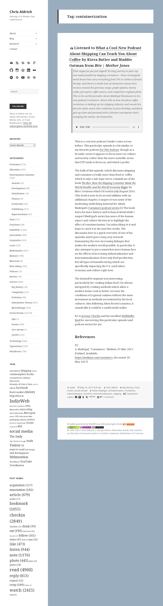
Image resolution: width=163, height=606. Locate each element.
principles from (120, 424)
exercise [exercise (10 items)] (29, 531)
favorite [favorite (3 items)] (14, 536)
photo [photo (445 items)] (19, 560)
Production (17, 203)
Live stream (18, 329)
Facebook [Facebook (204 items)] (22, 387)
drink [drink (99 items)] (29, 526)
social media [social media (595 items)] (21, 431)
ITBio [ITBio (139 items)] (28, 405)
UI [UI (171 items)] (22, 445)
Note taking (15, 266)
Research (14, 43)
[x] (86, 397)
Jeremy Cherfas (91, 316)
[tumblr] (83, 397)
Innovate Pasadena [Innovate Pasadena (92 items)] (17, 406)
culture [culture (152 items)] (26, 377)
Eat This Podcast (109, 149)
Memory (14, 255)
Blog (12, 38)
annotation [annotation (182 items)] (21, 490)
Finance (16, 198)
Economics (15, 164)
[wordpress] (98, 397)
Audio (72, 387)
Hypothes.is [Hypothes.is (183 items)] (17, 395)
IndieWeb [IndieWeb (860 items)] (20, 401)
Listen (70, 390)
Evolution (17, 297)
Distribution (18, 193)
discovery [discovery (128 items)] (15, 381)
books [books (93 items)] (34, 371)
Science (13, 281)
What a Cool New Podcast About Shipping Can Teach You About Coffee (105, 53)
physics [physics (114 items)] (23, 419)
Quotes (15, 334)
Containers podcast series (103, 208)
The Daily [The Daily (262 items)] (16, 436)
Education (15, 169)
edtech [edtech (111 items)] (12, 388)
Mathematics (16, 250)
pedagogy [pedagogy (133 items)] (14, 419)
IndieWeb (15, 229)
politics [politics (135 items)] (31, 419)
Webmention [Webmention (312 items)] (19, 457)
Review (13, 276)
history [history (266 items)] (30, 392)
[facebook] (76, 397)
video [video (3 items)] (28, 585)
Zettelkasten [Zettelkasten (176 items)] (17, 465)
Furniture (15, 224)
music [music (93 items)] (12, 416)
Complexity (17, 292)
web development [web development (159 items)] (19, 453)
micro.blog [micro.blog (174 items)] (26, 409)
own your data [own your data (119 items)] (25, 416)
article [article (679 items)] (20, 494)
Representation (20, 214)
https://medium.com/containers (94, 357)
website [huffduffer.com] (92, 397)
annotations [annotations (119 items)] (15, 370)
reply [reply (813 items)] (19, 575)
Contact (13, 48)
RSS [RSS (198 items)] (20, 426)
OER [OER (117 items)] (16, 416)
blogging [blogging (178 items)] (26, 370)
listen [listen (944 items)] (20, 549)
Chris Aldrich (21, 11)
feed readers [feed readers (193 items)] (17, 392)
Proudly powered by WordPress (84, 424)
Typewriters (16, 346)
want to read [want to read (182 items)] (17, 449)
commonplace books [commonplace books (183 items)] (22, 374)
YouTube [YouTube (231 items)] (26, 461)
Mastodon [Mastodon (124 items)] (15, 409)
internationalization (102, 393)
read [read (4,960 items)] (21, 570)
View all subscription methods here (24, 124)
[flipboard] (79, 397)
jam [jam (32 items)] (33, 539)
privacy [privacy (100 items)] (13, 423)
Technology (15, 341)
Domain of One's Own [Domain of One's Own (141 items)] (21, 384)
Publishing (17, 209)
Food (12, 219)
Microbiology (18, 307)
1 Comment (108, 397)
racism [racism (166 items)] (30, 422)
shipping (117, 393)
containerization (116, 390)
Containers (130, 390)
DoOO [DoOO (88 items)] (35, 384)
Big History (17, 287)
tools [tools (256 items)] (29, 441)
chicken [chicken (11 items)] (16, 526)
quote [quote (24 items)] (15, 564)
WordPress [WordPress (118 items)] (15, 461)
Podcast (13, 271)
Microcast (15, 261)
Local (12, 245)
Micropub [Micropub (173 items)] (29, 413)
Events (15, 324)
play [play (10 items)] (33, 561)
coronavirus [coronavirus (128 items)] (16, 377)
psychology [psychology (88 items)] (21, 423)
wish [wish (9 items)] (13, 594)
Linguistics (15, 240)
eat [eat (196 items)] (16, 531)
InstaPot (88, 393)
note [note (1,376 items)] (20, 555)
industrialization (74, 393)
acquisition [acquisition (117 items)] (21, 485)
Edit (14, 319)
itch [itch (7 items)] (25, 539)
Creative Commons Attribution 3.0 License (121, 433)
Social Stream (17, 313)
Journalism (15, 235)
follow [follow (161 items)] (27, 535)
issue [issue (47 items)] (15, 539)
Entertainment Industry (22, 174)
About (13, 33)
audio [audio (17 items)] (15, 498)
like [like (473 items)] (17, 544)
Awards (16, 183)
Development (18, 188)
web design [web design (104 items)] (30, 449)
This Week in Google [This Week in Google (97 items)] (18, 441)
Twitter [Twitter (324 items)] (15, 445)
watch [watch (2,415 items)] (22, 590)
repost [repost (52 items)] (16, 580)
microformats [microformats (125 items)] (16, 413)
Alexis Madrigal (99, 390)
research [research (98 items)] (13, 427)
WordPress (15, 351)
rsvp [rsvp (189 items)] (17, 585)
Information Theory (22, 302)
